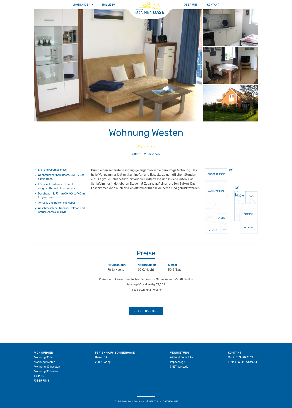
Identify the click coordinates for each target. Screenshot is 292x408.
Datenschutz (170, 401)
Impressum (154, 401)
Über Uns (191, 4)
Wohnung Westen (44, 362)
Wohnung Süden (44, 357)
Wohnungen (81, 4)
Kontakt (213, 4)
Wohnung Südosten (46, 371)
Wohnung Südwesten (47, 366)
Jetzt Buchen (146, 311)
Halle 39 (108, 4)
